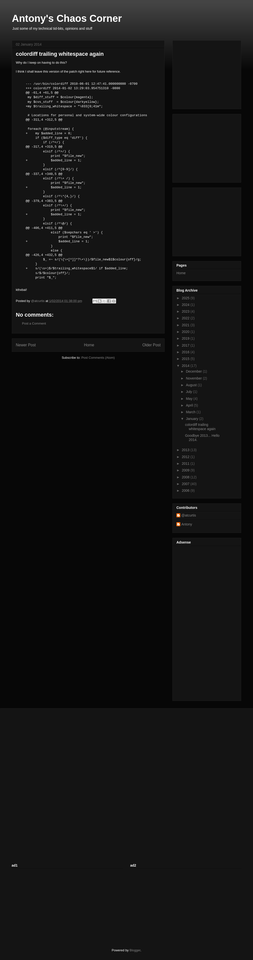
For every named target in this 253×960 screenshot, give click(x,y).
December (194, 371)
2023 (186, 311)
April (190, 405)
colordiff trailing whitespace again (200, 427)
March (191, 412)
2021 (186, 325)
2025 (186, 298)
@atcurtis (188, 515)
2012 (186, 457)
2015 (186, 359)
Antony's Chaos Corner (67, 18)
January (192, 419)
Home (89, 345)
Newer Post (26, 345)
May (189, 399)
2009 (186, 470)
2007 (186, 484)
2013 (186, 450)
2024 (186, 305)
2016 (186, 352)
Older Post (151, 345)
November (194, 378)
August (191, 385)
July (189, 392)
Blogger (134, 950)
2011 (186, 464)
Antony (186, 524)
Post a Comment (34, 323)
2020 (186, 332)
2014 (186, 366)
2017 (186, 345)
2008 (186, 477)
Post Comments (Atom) (98, 357)
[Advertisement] (207, 73)
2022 (186, 318)
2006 (186, 491)
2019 (186, 338)
